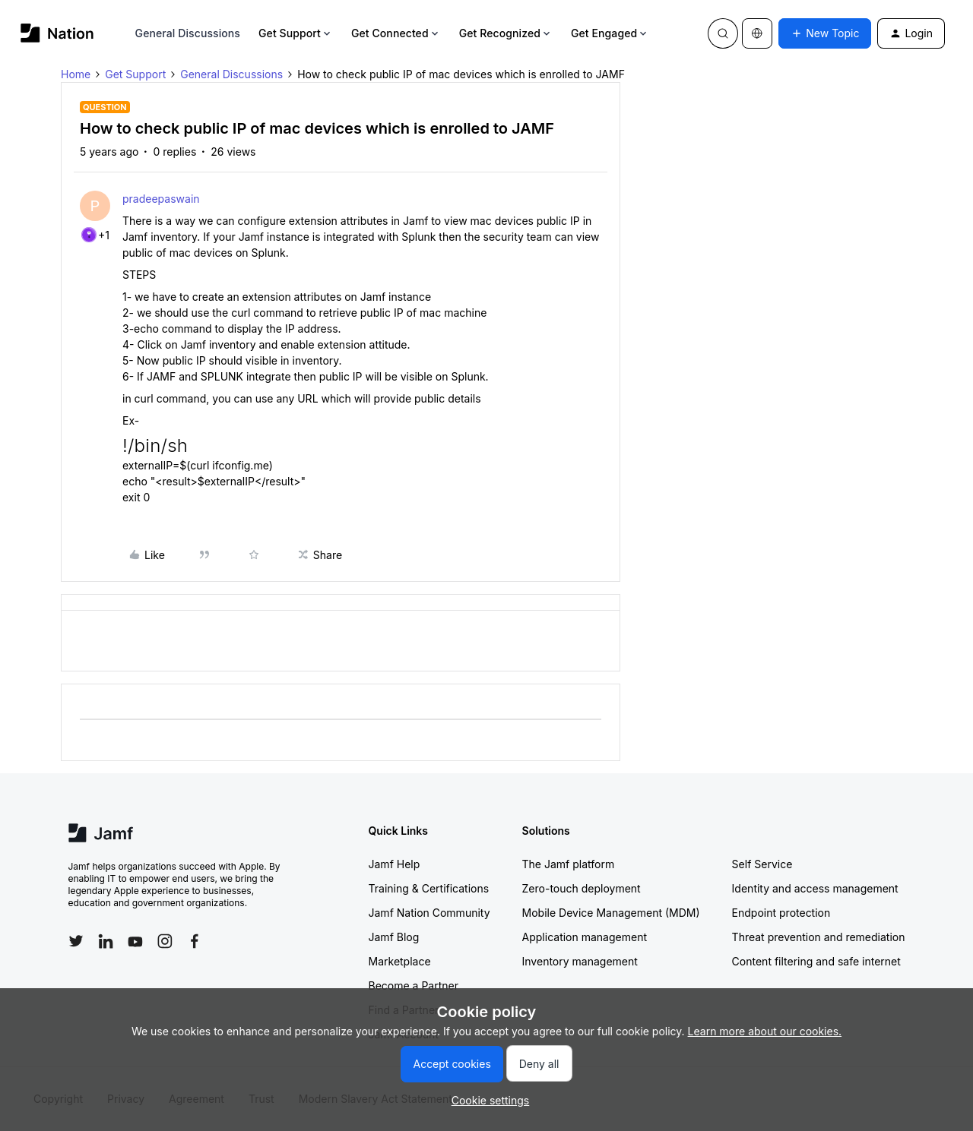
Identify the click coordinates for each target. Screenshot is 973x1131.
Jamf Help (394, 864)
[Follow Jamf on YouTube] (135, 941)
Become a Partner (413, 985)
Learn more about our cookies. (765, 1031)
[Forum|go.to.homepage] (57, 33)
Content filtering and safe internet (816, 961)
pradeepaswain (161, 198)
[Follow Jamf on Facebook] (194, 941)
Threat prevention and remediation (818, 936)
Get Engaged (610, 33)
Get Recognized (506, 33)
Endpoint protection (781, 912)
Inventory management (580, 961)
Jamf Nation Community (429, 912)
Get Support (295, 33)
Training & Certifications (429, 888)
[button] (824, 33)
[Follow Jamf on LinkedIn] (105, 941)
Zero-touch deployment (581, 888)
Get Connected (396, 33)
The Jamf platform (568, 864)
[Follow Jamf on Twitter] (76, 941)
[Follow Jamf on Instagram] (165, 941)
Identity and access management (815, 888)
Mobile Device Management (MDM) (611, 912)
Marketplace (400, 961)
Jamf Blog (394, 936)
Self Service (762, 864)
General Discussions (187, 33)
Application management (584, 936)
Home (75, 74)
